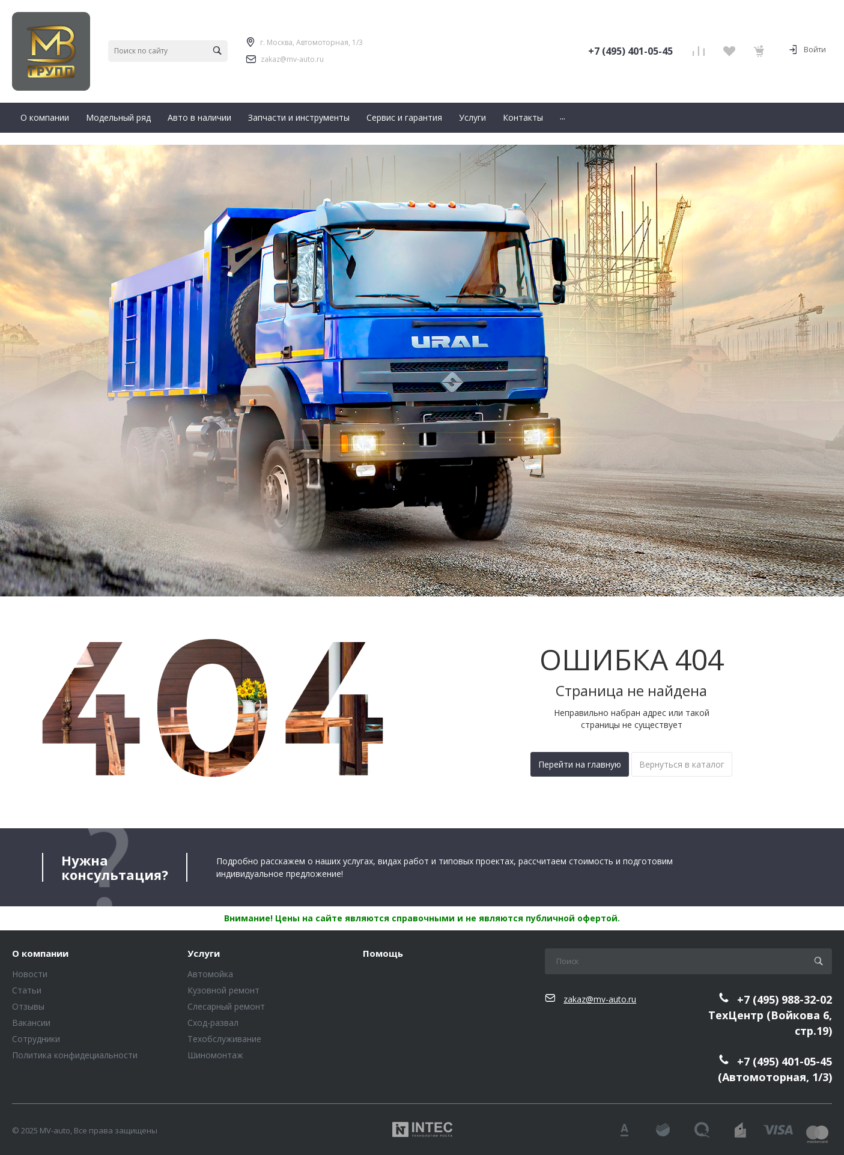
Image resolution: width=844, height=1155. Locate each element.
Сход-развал (212, 1022)
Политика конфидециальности (75, 1055)
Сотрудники (36, 1038)
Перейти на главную (579, 764)
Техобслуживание (224, 1038)
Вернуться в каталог (681, 764)
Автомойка (210, 974)
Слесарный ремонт (226, 1006)
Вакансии (31, 1022)
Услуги (203, 953)
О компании (40, 953)
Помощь (383, 953)
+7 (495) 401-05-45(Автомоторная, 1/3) (775, 1070)
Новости (29, 974)
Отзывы (28, 1006)
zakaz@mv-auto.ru (292, 59)
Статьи (26, 990)
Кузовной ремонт (223, 990)
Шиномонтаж (215, 1055)
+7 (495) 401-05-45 (630, 51)
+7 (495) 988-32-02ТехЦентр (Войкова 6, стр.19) (770, 1014)
